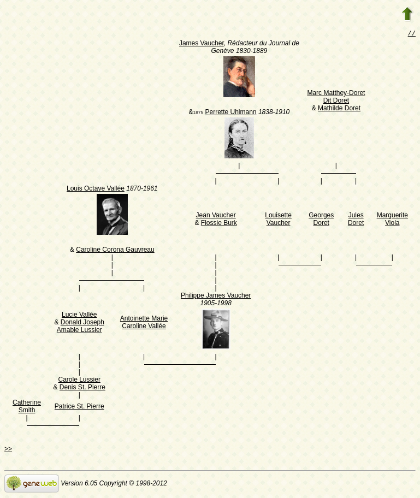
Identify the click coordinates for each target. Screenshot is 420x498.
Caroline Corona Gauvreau (115, 250)
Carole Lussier (79, 380)
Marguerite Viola (392, 220)
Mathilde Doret (339, 109)
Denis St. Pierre (82, 388)
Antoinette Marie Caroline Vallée (144, 323)
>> (8, 450)
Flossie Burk (219, 224)
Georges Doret (321, 220)
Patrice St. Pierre (79, 407)
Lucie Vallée (79, 315)
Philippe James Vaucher (216, 296)
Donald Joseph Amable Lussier (80, 327)
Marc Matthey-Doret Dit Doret (336, 97)
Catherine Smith (27, 407)
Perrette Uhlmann (230, 113)
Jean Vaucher (216, 216)
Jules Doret (356, 220)
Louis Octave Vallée (96, 189)
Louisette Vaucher (278, 220)
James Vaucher (201, 44)
